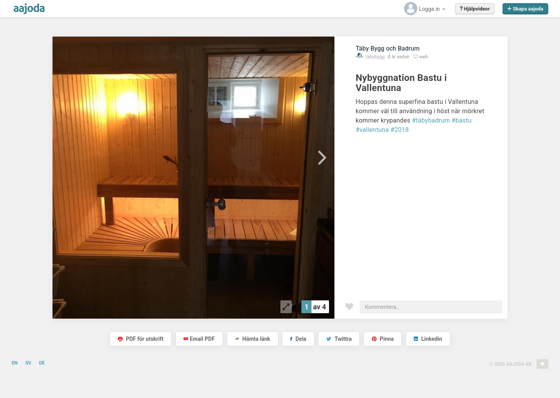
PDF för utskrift (140, 339)
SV (28, 363)
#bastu (461, 120)
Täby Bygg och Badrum (387, 48)
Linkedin (428, 339)
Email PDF (199, 339)
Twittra (339, 339)
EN (15, 363)
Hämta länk (252, 339)
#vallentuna (372, 129)
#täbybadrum (431, 120)
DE (42, 363)
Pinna (383, 339)
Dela (298, 339)
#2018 (399, 129)
